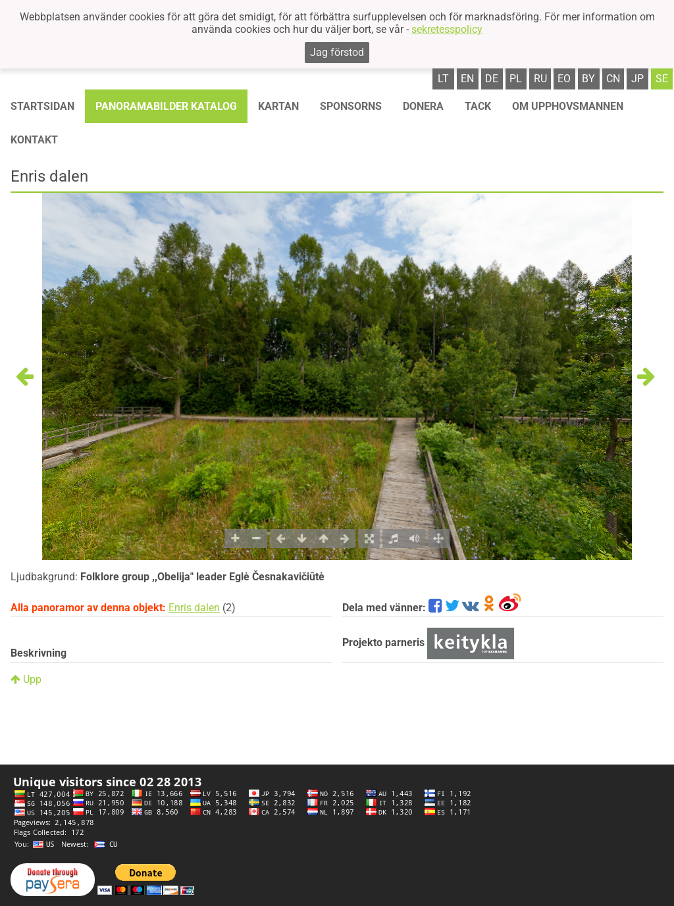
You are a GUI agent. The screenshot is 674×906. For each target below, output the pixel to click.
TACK (478, 106)
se (662, 78)
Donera (423, 106)
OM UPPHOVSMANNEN (567, 106)
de (491, 78)
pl (515, 78)
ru (540, 78)
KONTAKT (34, 140)
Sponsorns (351, 106)
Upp (26, 679)
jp (637, 78)
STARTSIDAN (42, 106)
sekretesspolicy (446, 29)
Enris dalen (194, 607)
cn (613, 78)
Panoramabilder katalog (166, 106)
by (588, 78)
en (467, 78)
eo (564, 78)
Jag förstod (337, 52)
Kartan (278, 106)
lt (443, 78)
